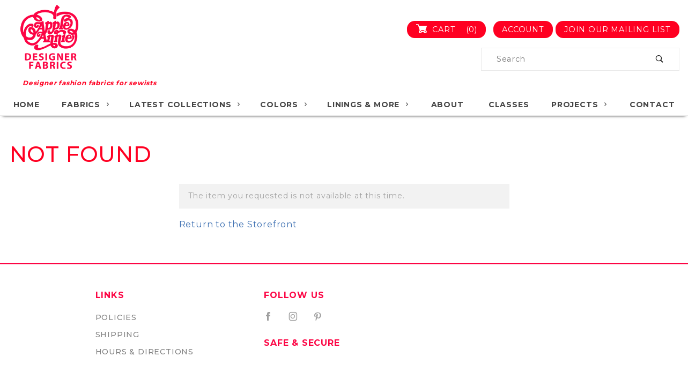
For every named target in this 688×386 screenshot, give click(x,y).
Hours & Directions (144, 352)
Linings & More (368, 104)
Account (523, 29)
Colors (284, 104)
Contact (652, 104)
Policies (116, 317)
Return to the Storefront (238, 224)
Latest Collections (185, 104)
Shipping (117, 334)
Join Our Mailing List (617, 29)
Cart (451, 29)
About (447, 104)
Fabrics (86, 104)
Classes (509, 104)
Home (26, 104)
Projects (580, 104)
